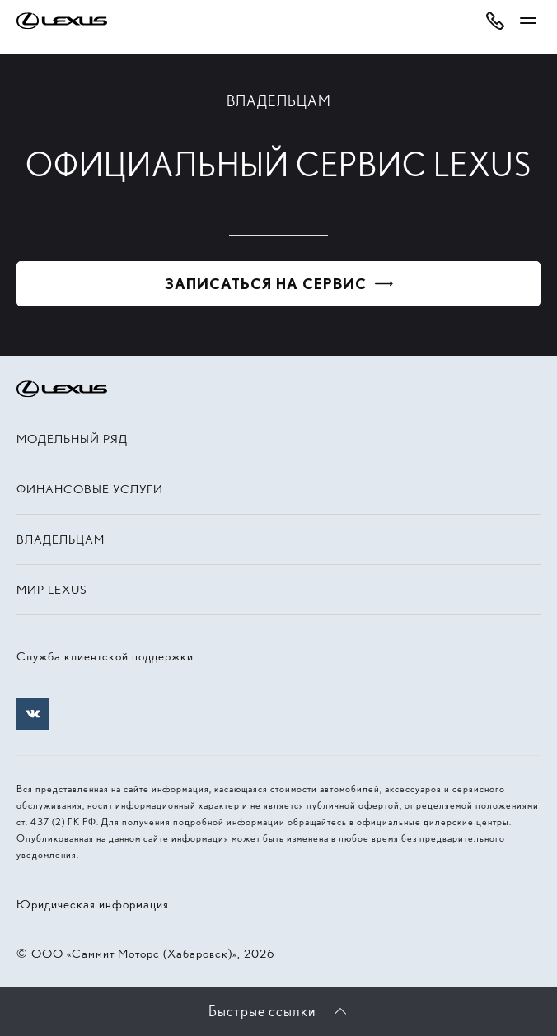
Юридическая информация (92, 904)
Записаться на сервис (266, 283)
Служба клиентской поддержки (105, 656)
